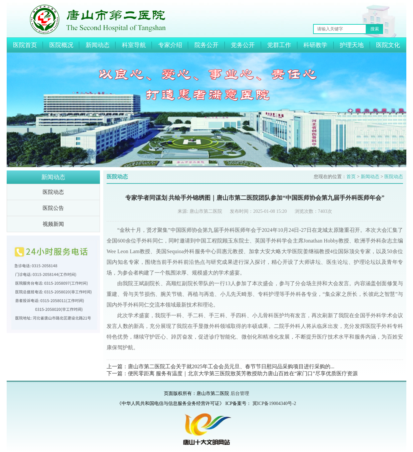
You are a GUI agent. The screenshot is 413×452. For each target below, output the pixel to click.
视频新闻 (53, 224)
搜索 (374, 28)
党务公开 (243, 45)
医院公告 (53, 208)
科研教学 (315, 45)
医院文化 (388, 45)
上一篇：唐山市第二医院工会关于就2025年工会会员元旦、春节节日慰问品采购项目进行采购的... (220, 366)
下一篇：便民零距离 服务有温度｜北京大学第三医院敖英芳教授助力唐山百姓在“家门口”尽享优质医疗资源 (232, 373)
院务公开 (206, 45)
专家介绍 (170, 45)
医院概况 (61, 45)
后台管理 (239, 393)
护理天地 (352, 45)
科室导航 (134, 45)
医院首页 (25, 45)
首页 (351, 176)
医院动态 (53, 192)
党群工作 (279, 45)
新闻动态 (98, 45)
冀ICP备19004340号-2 (274, 403)
